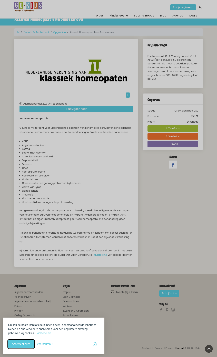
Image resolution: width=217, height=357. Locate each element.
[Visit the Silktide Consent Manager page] (95, 344)
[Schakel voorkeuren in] (45, 344)
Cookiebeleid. (43, 333)
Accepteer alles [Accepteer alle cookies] (21, 344)
